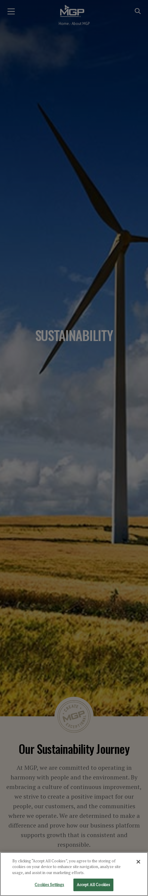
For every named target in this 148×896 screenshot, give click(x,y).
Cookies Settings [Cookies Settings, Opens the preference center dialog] (49, 884)
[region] (74, 874)
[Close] (138, 861)
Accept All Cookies (93, 884)
